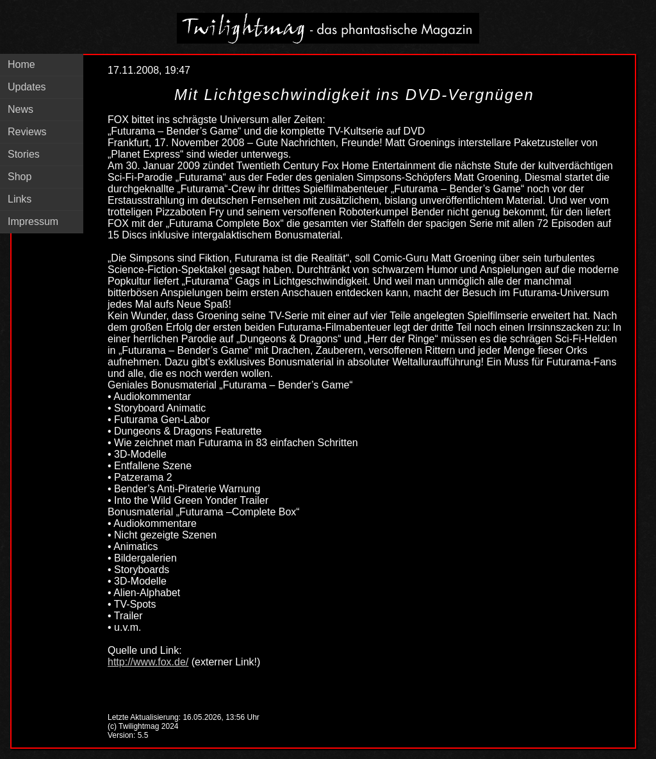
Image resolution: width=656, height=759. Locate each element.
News (20, 109)
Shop (19, 176)
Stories (24, 154)
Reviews (27, 131)
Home (21, 64)
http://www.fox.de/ (148, 661)
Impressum (33, 221)
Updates (27, 86)
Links (19, 199)
